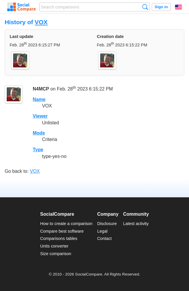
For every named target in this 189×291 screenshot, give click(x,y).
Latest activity (136, 223)
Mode (39, 132)
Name (39, 99)
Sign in (161, 7)
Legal (102, 231)
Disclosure (107, 223)
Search (145, 7)
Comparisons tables (58, 238)
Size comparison (55, 253)
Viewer (40, 116)
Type (38, 149)
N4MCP (41, 88)
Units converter (54, 246)
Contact (104, 238)
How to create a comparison (66, 223)
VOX (41, 22)
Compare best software (62, 231)
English (178, 7)
